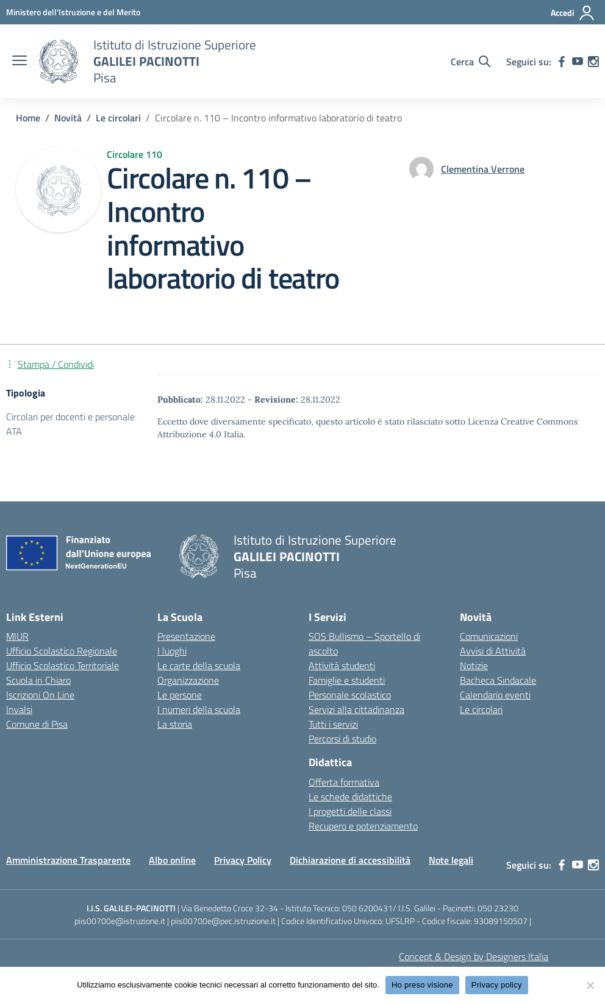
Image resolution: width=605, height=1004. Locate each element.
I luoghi (172, 651)
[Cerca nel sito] (470, 62)
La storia (174, 724)
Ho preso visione (422, 984)
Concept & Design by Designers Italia (473, 956)
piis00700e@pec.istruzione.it (223, 920)
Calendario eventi (495, 694)
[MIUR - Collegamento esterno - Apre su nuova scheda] (73, 11)
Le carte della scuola (198, 665)
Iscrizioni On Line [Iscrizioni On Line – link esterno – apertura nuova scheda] (40, 694)
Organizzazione (188, 680)
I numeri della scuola (198, 709)
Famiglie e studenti (347, 680)
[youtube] (577, 61)
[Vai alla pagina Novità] (68, 117)
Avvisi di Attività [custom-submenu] (493, 651)
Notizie (474, 665)
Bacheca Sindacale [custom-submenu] (498, 680)
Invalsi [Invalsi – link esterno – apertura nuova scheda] (19, 709)
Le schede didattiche (350, 796)
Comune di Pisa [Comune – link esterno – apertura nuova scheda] (37, 724)
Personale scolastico (350, 694)
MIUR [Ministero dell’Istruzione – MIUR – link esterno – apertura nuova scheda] (17, 636)
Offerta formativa (344, 782)
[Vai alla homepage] (58, 62)
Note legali (451, 860)
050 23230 (498, 908)
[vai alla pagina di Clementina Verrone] (482, 169)
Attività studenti (342, 665)
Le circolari (481, 709)
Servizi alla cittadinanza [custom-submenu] (356, 709)
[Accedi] (573, 13)
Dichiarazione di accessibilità (350, 860)
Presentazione (186, 636)
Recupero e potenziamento (363, 826)
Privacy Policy (242, 860)
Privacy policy (496, 984)
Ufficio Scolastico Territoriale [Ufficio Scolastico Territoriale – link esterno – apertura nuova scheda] (62, 665)
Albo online (172, 860)
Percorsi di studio (342, 738)
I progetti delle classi (350, 811)
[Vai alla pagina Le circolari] (118, 117)
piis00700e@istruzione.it (119, 920)
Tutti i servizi (333, 724)
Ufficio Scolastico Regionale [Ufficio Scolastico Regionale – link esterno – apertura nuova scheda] (61, 651)
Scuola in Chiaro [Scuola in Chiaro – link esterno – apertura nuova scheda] (38, 680)
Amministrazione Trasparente (68, 860)
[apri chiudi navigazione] (19, 61)
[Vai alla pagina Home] (28, 117)
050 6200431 (367, 908)
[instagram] (593, 61)
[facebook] (561, 61)
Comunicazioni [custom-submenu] (489, 636)
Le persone (179, 694)
